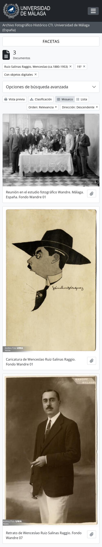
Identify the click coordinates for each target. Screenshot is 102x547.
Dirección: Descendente (78, 107)
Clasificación (41, 99)
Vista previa (14, 99)
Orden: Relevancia (41, 107)
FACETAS (51, 41)
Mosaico (65, 99)
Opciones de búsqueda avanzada (37, 87)
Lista (81, 99)
